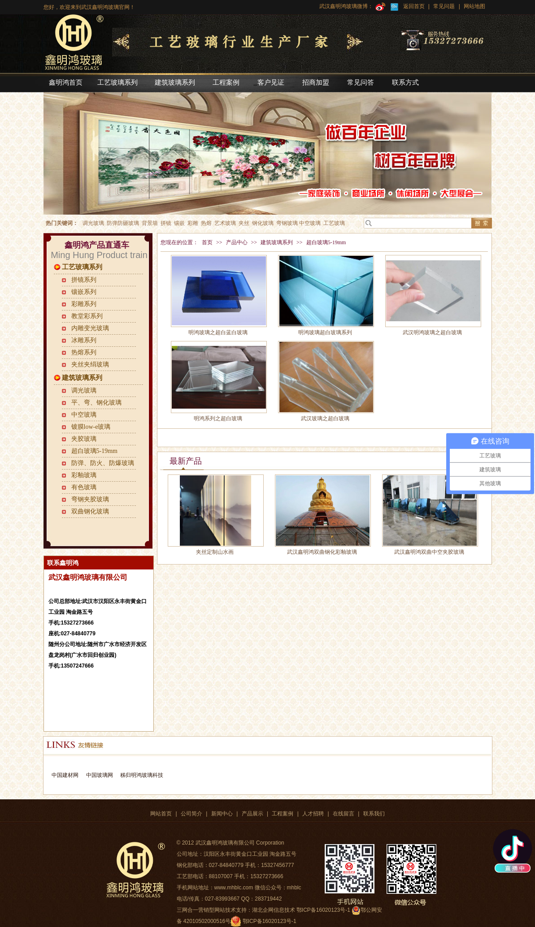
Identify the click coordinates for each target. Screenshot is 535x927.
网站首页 (161, 814)
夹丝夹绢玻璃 (90, 364)
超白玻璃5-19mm (94, 451)
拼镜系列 (83, 279)
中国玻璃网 (99, 775)
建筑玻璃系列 (82, 377)
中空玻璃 (83, 414)
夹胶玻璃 (83, 438)
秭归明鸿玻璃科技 (141, 775)
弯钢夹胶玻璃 (90, 499)
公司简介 (191, 814)
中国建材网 (65, 775)
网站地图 (473, 6)
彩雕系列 (83, 304)
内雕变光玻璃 (90, 328)
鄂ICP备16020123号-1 (269, 921)
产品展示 (252, 814)
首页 (207, 242)
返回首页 (414, 6)
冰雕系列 (83, 340)
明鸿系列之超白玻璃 (218, 418)
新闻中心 (222, 814)
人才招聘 (313, 814)
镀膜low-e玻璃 (91, 426)
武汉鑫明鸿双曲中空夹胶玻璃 (429, 552)
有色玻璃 (83, 487)
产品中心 (237, 242)
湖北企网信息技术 (273, 910)
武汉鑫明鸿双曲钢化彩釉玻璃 (322, 552)
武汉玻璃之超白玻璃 (325, 418)
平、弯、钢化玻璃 (96, 402)
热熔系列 (83, 352)
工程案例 (282, 814)
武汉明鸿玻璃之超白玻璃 (432, 332)
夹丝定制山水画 (215, 552)
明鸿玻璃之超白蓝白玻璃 (218, 332)
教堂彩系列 (87, 316)
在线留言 (343, 814)
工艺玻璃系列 (82, 267)
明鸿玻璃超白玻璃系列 (325, 332)
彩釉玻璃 (83, 475)
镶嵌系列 (83, 292)
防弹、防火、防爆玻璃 (102, 463)
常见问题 (444, 6)
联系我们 (374, 814)
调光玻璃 (83, 390)
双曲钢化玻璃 (90, 511)
